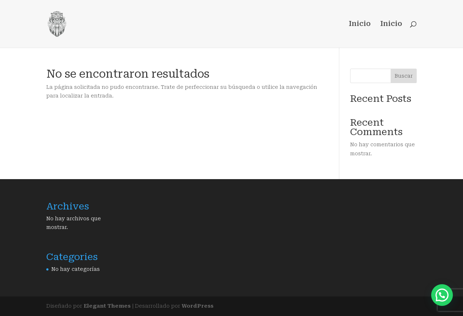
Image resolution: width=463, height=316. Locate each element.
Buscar (404, 76)
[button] (442, 295)
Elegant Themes (107, 306)
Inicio (360, 24)
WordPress (197, 306)
